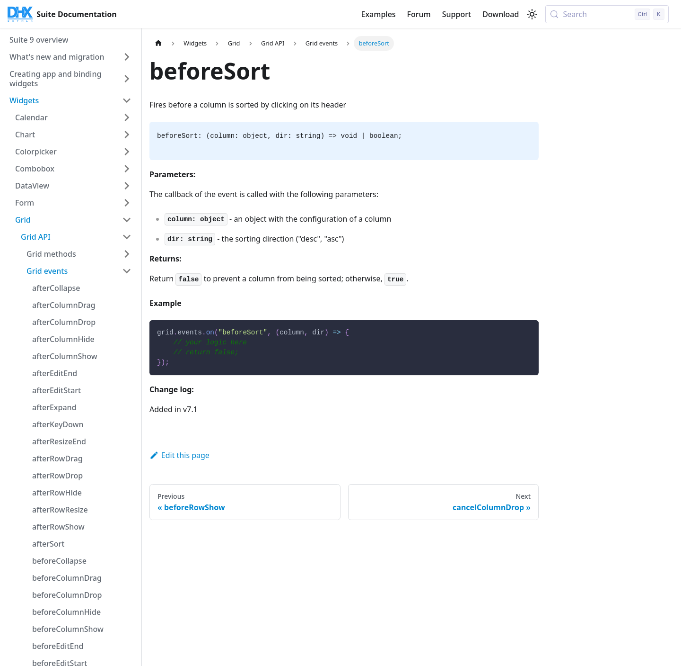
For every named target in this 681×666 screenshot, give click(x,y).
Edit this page (179, 455)
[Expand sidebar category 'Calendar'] (126, 117)
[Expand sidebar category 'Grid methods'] (126, 253)
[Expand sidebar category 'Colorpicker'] (126, 151)
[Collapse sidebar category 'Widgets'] (126, 100)
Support (456, 14)
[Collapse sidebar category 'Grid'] (126, 219)
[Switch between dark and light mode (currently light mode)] (532, 14)
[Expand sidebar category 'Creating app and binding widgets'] (126, 78)
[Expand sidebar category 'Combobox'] (126, 168)
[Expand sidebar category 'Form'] (126, 202)
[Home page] (158, 43)
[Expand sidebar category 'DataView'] (126, 185)
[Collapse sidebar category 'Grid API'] (126, 236)
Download (500, 14)
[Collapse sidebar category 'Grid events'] (126, 271)
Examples (378, 14)
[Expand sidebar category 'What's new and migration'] (126, 56)
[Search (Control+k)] (607, 14)
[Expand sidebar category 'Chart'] (126, 134)
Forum (419, 14)
